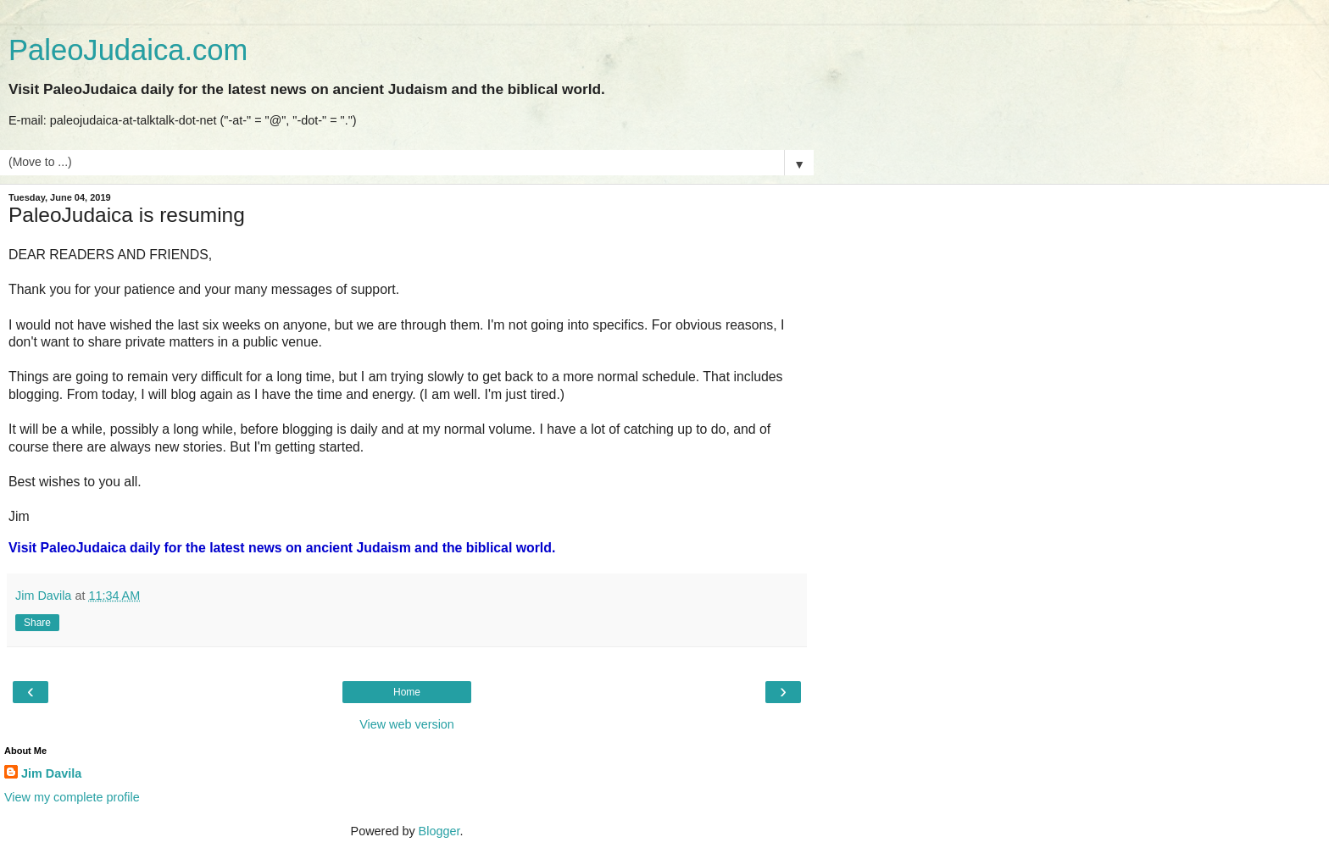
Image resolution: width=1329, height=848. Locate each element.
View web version (406, 724)
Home (406, 692)
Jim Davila (51, 773)
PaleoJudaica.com (127, 50)
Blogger (439, 831)
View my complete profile (72, 797)
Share (37, 623)
